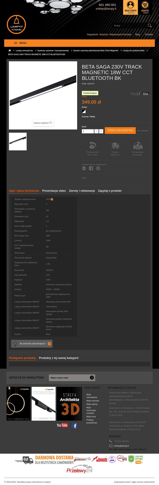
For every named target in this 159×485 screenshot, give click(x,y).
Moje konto (92, 387)
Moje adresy (92, 404)
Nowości (104, 34)
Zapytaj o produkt (109, 190)
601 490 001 (107, 5)
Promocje (126, 34)
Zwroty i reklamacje (82, 190)
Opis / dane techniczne (24, 190)
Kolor (85, 107)
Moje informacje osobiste (91, 410)
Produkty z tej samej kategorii (58, 358)
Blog (137, 34)
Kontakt (149, 34)
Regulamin (92, 34)
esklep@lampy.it (121, 446)
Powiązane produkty (22, 358)
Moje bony (91, 416)
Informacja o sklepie (122, 387)
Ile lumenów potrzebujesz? (32, 343)
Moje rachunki (92, 401)
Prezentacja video (54, 190)
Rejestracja (115, 34)
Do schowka (142, 131)
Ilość (84, 126)
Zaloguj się (130, 7)
